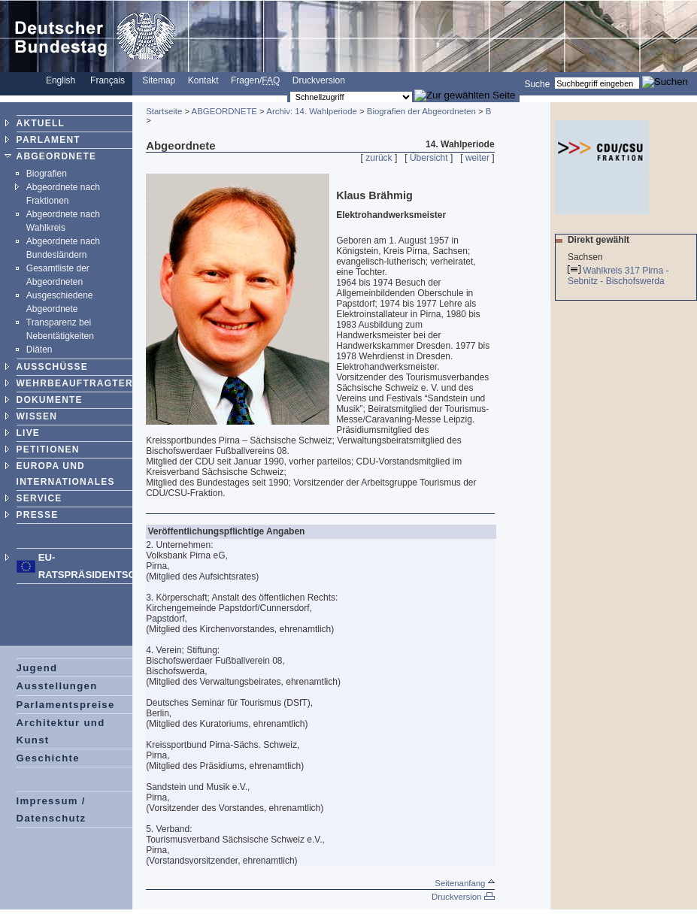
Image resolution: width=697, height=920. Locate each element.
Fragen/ (255, 80)
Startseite (164, 111)
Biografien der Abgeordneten (421, 111)
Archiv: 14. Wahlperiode (311, 111)
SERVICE (39, 498)
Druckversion (318, 80)
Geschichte (48, 758)
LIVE (28, 433)
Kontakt (203, 80)
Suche (537, 83)
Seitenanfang (464, 883)
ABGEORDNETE (57, 156)
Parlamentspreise (66, 704)
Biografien (46, 173)
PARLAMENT (48, 140)
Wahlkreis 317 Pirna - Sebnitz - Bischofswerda (618, 275)
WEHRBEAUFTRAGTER (75, 383)
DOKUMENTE (50, 400)
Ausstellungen (57, 686)
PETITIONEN (48, 449)
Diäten (39, 349)
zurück (378, 158)
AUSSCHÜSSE (52, 367)
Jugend (37, 667)
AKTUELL (41, 123)
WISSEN (37, 416)
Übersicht (429, 158)
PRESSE (38, 515)
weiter (477, 158)
